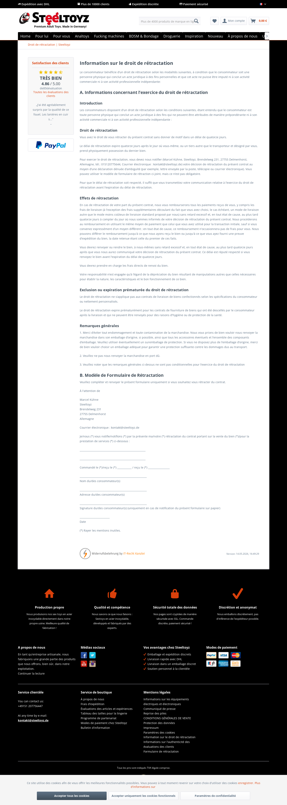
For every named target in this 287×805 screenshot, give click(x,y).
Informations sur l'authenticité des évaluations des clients (167, 744)
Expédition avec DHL (34, 4)
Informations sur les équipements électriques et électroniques (166, 701)
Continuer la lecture (31, 673)
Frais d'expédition (92, 704)
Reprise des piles (155, 713)
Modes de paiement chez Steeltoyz (104, 723)
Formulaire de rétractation (161, 751)
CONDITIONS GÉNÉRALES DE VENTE (167, 718)
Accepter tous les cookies (71, 796)
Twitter (92, 655)
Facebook (84, 655)
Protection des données (159, 723)
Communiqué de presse (160, 709)
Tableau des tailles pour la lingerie (104, 713)
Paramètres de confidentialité (215, 796)
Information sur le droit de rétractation (170, 737)
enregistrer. (246, 783)
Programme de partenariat (98, 718)
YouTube (84, 664)
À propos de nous (92, 699)
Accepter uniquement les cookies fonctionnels (143, 796)
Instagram (92, 664)
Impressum (151, 728)
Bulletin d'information (95, 728)
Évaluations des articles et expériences (107, 709)
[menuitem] (170, 21)
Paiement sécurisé (194, 4)
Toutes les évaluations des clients (51, 94)
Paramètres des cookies (159, 732)
